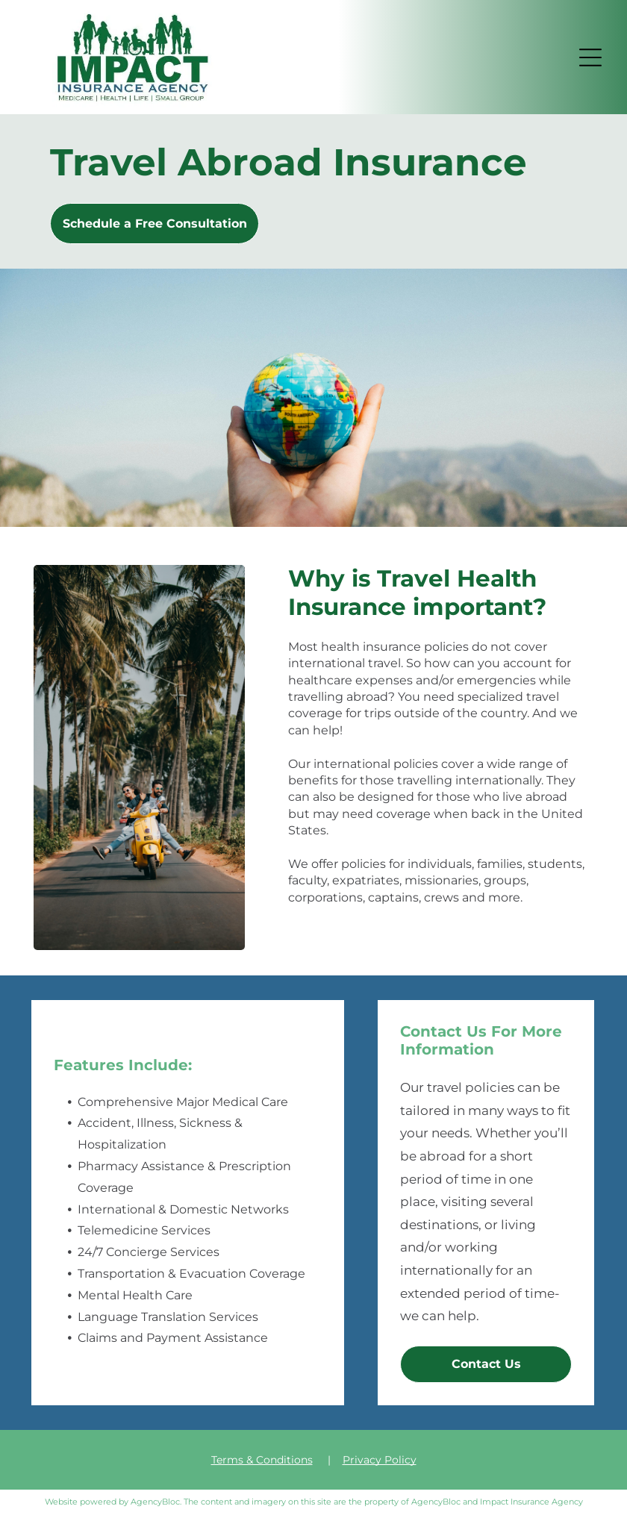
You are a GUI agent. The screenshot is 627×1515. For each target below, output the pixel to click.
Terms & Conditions (262, 1459)
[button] (590, 57)
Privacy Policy (380, 1459)
